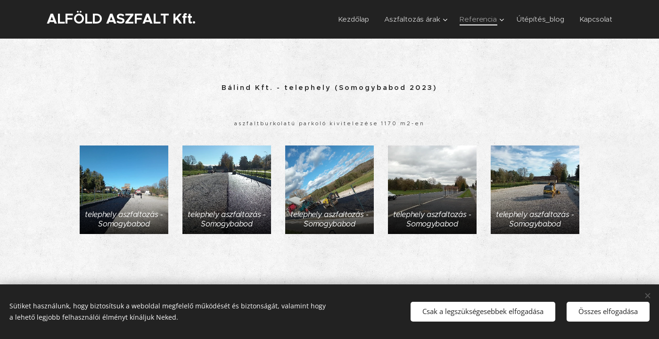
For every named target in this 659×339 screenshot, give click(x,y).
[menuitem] (352, 19)
